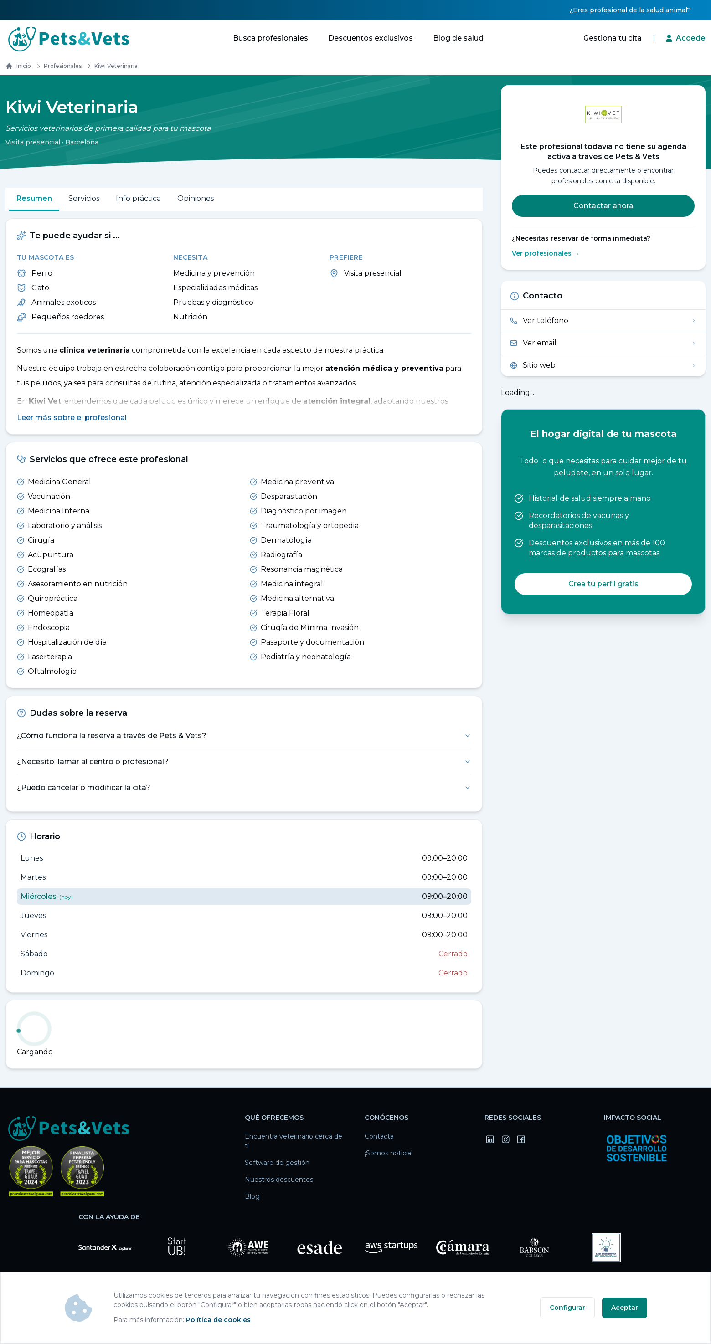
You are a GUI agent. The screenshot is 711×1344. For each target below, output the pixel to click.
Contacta (379, 1137)
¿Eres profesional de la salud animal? (630, 10)
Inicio (18, 66)
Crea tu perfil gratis (603, 584)
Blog (252, 1197)
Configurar (567, 1307)
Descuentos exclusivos (370, 38)
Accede (691, 38)
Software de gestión (277, 1163)
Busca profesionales (270, 38)
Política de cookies (218, 1320)
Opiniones (195, 198)
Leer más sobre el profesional (72, 418)
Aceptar (624, 1307)
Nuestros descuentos (279, 1180)
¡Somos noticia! (388, 1153)
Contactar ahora (603, 205)
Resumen (34, 198)
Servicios (83, 198)
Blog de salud (458, 38)
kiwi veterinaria (110, 66)
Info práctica (138, 198)
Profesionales (57, 66)
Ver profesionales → (546, 253)
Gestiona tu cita (612, 38)
